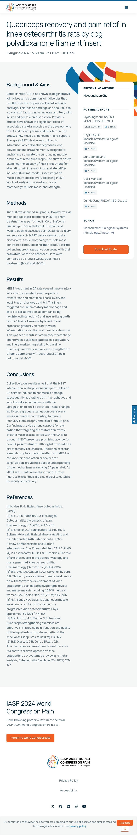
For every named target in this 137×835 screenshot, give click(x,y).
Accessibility (68, 790)
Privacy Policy (68, 780)
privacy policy (78, 826)
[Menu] (126, 7)
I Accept (125, 822)
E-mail (112, 127)
